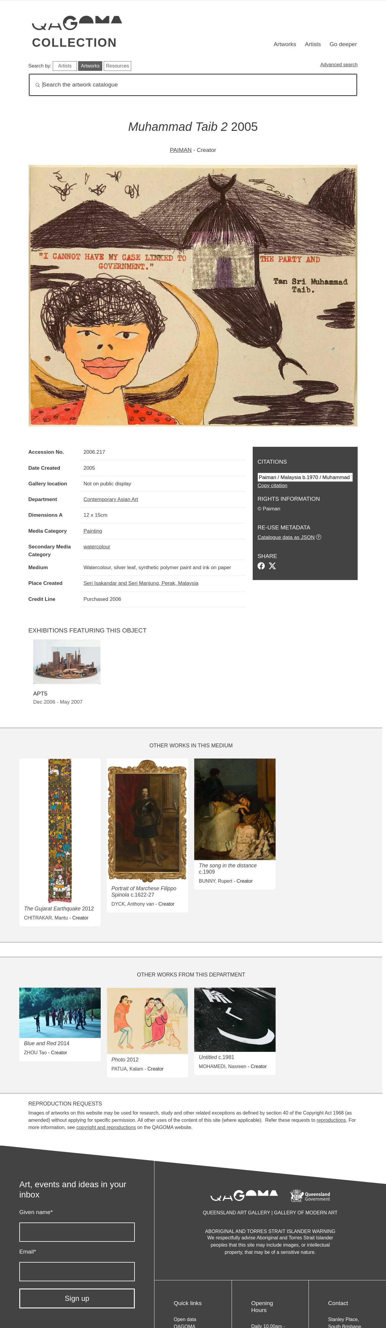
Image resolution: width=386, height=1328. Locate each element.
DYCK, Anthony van (133, 904)
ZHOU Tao (35, 1052)
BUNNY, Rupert (216, 881)
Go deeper (343, 44)
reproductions (331, 1120)
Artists (313, 44)
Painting (93, 531)
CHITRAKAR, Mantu (46, 917)
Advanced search (339, 64)
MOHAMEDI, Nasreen (222, 1066)
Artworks (285, 44)
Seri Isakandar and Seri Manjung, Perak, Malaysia (141, 583)
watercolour (97, 547)
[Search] (193, 84)
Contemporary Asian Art (111, 499)
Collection (74, 42)
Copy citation (272, 485)
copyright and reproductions (106, 1127)
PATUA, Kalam (127, 1068)
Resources (117, 65)
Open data (185, 1319)
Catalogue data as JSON (286, 537)
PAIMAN (180, 150)
